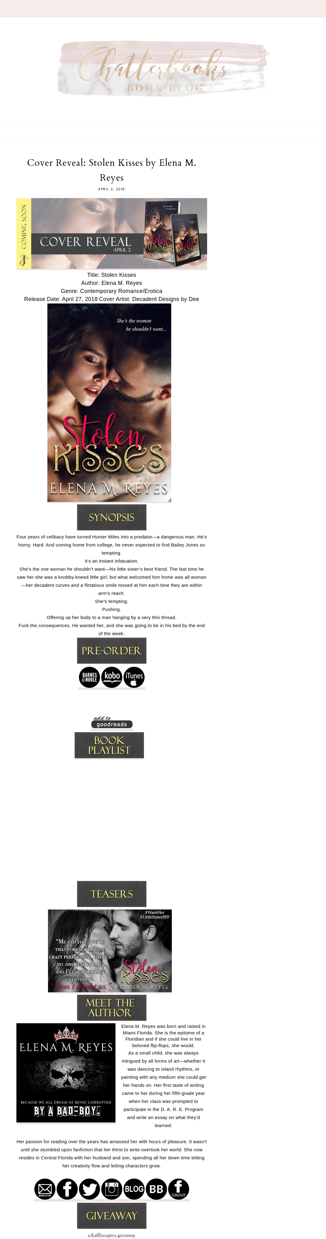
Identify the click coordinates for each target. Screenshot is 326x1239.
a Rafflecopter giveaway (112, 1235)
